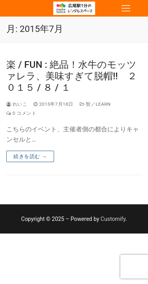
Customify (113, 219)
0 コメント (21, 113)
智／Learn (95, 104)
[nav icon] (126, 8)
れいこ (16, 104)
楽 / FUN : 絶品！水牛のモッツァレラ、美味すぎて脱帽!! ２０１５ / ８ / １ (71, 76)
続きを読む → (30, 156)
